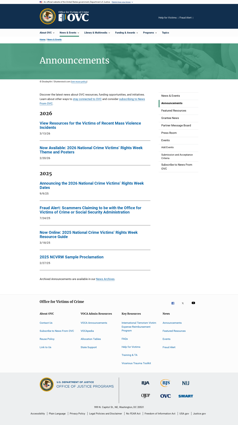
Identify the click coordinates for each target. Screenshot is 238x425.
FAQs (125, 338)
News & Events (54, 39)
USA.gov (184, 413)
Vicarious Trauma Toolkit (136, 363)
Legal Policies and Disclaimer (105, 413)
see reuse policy (79, 81)
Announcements (172, 322)
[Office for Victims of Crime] (165, 399)
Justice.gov (199, 413)
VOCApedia (87, 330)
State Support (89, 347)
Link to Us (45, 347)
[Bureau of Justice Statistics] (165, 387)
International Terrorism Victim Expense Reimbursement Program (139, 326)
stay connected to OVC (87, 99)
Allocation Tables (91, 339)
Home (42, 39)
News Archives (105, 279)
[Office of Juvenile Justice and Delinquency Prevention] (145, 399)
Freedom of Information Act (160, 413)
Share (198, 20)
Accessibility (38, 413)
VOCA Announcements (94, 322)
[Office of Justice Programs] (48, 16)
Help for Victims (168, 17)
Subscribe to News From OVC (57, 330)
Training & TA (129, 355)
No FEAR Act (133, 413)
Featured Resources (174, 330)
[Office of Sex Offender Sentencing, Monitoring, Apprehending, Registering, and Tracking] (185, 399)
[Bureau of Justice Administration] (145, 386)
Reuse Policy (47, 339)
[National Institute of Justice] (185, 386)
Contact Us (46, 322)
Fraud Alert (185, 17)
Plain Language (57, 413)
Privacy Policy (77, 413)
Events (166, 339)
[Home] (75, 16)
